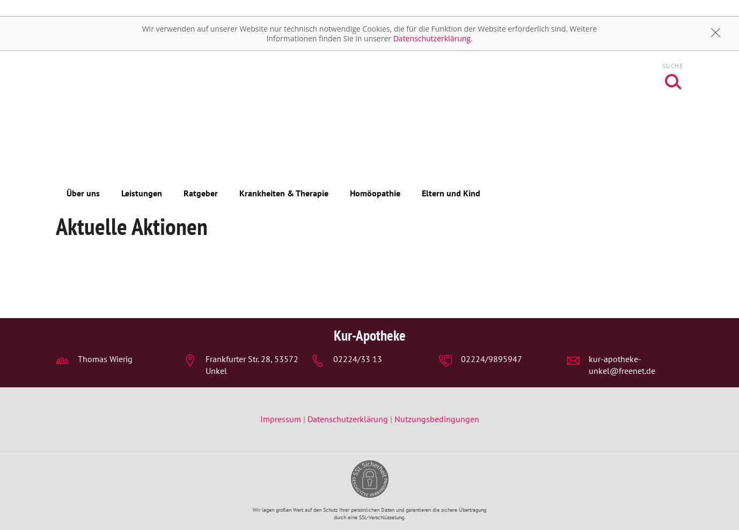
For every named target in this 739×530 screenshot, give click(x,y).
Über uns (83, 193)
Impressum (281, 419)
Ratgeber (201, 193)
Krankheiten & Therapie (283, 193)
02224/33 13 (357, 359)
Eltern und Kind (451, 193)
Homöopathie (375, 193)
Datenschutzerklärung (432, 38)
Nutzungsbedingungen (436, 419)
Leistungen (141, 193)
